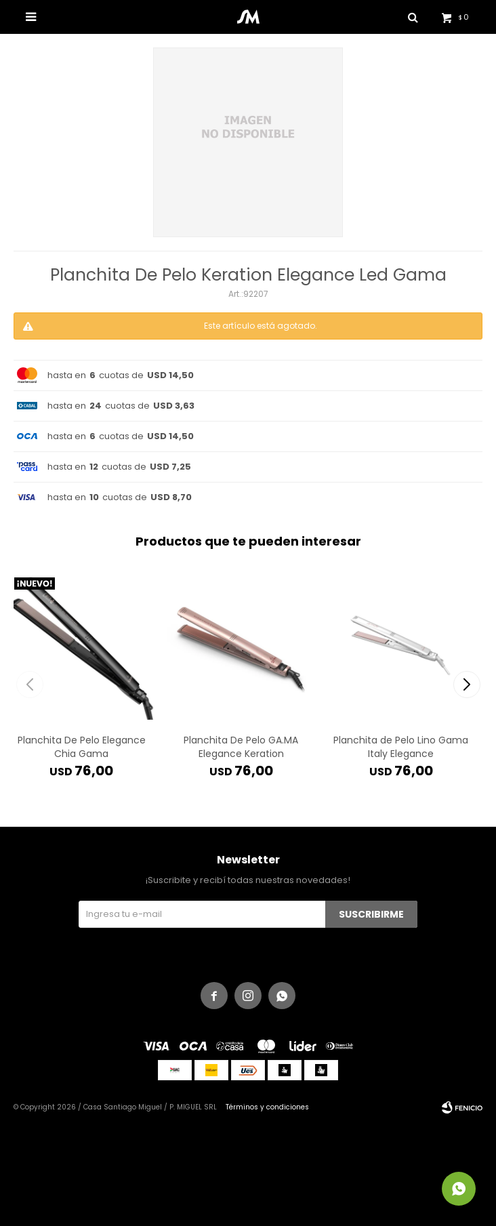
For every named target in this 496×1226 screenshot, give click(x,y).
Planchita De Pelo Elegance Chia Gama (82, 746)
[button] (466, 684)
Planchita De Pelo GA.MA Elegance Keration (241, 746)
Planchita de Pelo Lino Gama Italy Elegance (400, 746)
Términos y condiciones (267, 1107)
